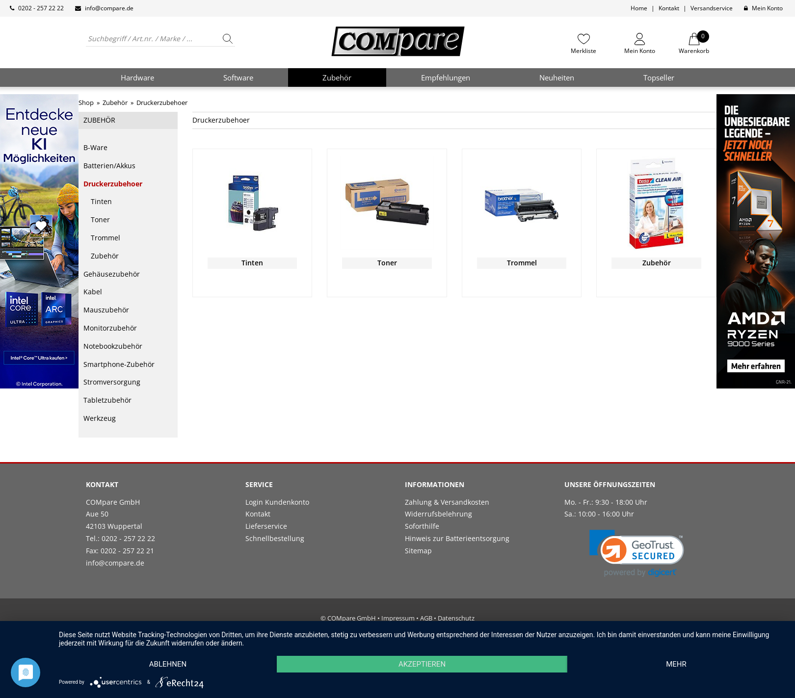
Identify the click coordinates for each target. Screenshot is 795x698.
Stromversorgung (111, 382)
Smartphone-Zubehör (119, 364)
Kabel (92, 291)
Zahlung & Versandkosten (447, 502)
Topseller (658, 77)
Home (639, 8)
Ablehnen (167, 664)
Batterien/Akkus (109, 165)
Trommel (105, 237)
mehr (676, 664)
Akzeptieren (422, 664)
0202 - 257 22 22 (41, 8)
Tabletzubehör (107, 400)
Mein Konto (767, 8)
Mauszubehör (106, 309)
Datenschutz (456, 618)
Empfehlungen (445, 77)
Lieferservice (266, 526)
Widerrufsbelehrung (438, 513)
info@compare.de (109, 8)
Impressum (398, 618)
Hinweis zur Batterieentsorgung (457, 538)
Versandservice (711, 8)
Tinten (101, 201)
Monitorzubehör (110, 328)
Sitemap (418, 550)
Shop (86, 102)
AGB (426, 618)
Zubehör (105, 255)
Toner (100, 219)
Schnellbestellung (274, 538)
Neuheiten (556, 77)
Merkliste (583, 50)
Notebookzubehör (112, 346)
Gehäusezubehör (111, 274)
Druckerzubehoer (112, 183)
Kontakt (669, 8)
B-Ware (95, 147)
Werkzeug (99, 418)
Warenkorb (694, 43)
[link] (636, 553)
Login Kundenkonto (277, 502)
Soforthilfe (422, 526)
